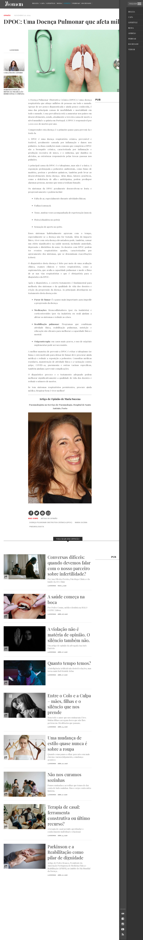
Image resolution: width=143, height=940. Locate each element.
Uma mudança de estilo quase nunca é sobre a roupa (67, 743)
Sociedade (86, 3)
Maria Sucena (81, 522)
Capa (42, 3)
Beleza (35, 3)
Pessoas (76, 3)
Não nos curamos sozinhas (64, 777)
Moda (59, 3)
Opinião (67, 3)
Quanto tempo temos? (69, 663)
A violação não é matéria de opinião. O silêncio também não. (69, 634)
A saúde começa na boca (66, 599)
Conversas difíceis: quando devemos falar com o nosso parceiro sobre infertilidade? (69, 565)
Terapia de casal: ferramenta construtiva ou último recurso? (69, 815)
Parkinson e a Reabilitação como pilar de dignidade (65, 852)
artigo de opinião (49, 518)
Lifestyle (50, 3)
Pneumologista (36, 526)
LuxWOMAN (14, 50)
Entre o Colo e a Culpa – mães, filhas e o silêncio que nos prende (69, 704)
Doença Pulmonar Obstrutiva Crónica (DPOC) (50, 522)
